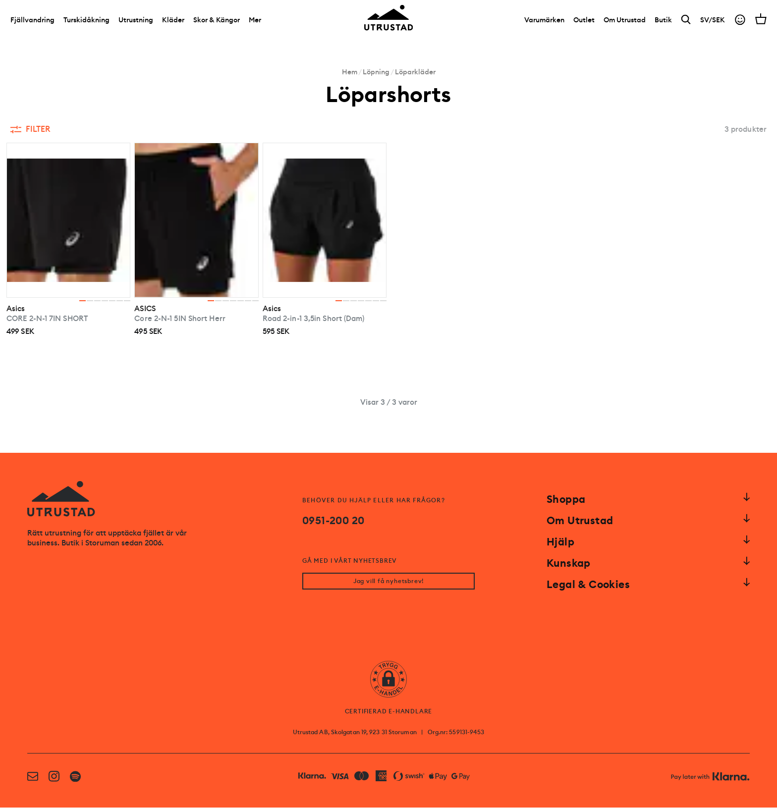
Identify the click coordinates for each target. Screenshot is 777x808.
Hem (349, 71)
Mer (255, 21)
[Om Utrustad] (625, 21)
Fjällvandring (32, 21)
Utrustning (135, 21)
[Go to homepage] (388, 19)
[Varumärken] (544, 21)
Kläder (173, 21)
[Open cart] (761, 20)
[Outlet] (584, 21)
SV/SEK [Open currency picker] (712, 21)
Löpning (376, 71)
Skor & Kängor (216, 21)
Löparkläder (415, 71)
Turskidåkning (86, 21)
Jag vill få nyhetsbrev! (388, 582)
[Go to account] (740, 21)
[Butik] (663, 21)
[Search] (686, 21)
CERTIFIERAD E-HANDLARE (389, 712)
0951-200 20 (333, 521)
